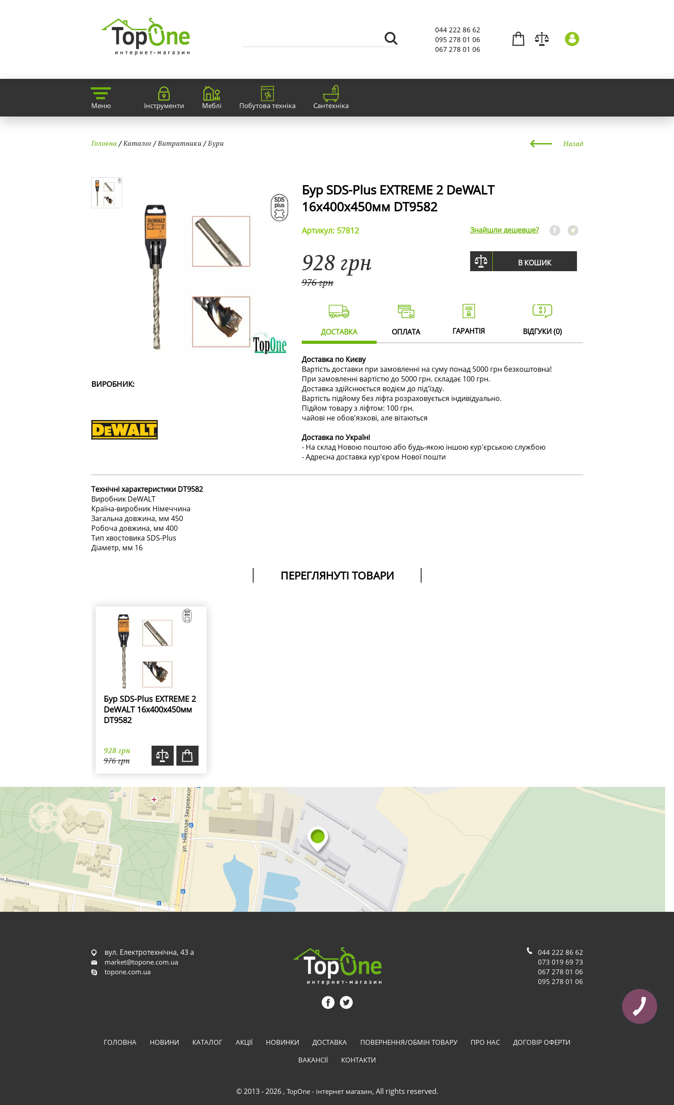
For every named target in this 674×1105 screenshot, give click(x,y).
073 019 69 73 (560, 961)
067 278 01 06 (457, 49)
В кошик (534, 263)
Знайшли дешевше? (504, 230)
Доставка (329, 1042)
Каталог (137, 143)
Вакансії (313, 1059)
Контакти (358, 1059)
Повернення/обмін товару (408, 1042)
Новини (164, 1042)
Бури (216, 143)
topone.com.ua (128, 971)
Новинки (282, 1042)
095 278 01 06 (457, 39)
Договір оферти (541, 1042)
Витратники (180, 143)
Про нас (485, 1042)
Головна (104, 143)
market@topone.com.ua (141, 961)
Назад (573, 143)
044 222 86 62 (457, 29)
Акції (244, 1042)
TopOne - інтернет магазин (329, 1091)
